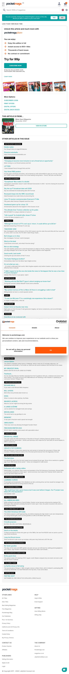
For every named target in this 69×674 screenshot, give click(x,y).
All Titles (4, 598)
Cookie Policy (6, 634)
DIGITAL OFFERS (10, 106)
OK (51, 350)
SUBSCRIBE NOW (15, 65)
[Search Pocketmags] (4, 10)
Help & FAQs (38, 598)
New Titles (5, 602)
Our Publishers (6, 616)
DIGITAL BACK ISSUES (12, 109)
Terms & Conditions (7, 630)
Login (3, 666)
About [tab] (57, 328)
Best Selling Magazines (9, 605)
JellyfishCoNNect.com (41, 657)
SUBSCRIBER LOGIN (11, 100)
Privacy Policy (6, 623)
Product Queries (7, 646)
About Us (37, 646)
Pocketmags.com (39, 649)
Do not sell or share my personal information (18, 350)
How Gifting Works (39, 611)
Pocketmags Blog (7, 612)
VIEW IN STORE (41, 126)
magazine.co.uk (39, 653)
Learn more (8, 76)
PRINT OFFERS (9, 103)
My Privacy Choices (8, 637)
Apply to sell (5, 663)
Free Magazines (6, 609)
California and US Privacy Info (10, 627)
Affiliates (4, 649)
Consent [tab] (12, 328)
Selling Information (7, 659)
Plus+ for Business (7, 620)
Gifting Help (37, 615)
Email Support (38, 602)
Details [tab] (34, 328)
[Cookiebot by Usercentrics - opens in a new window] (58, 321)
